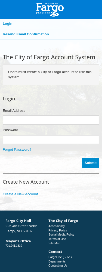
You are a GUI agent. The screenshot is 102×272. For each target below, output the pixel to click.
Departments (57, 261)
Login (7, 23)
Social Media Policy (61, 234)
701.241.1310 (13, 245)
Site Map (54, 243)
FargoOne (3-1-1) (60, 257)
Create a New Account (20, 194)
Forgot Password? (17, 149)
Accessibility (56, 226)
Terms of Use (57, 238)
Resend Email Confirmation (26, 34)
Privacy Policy (57, 230)
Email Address (14, 111)
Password (10, 130)
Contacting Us (57, 265)
